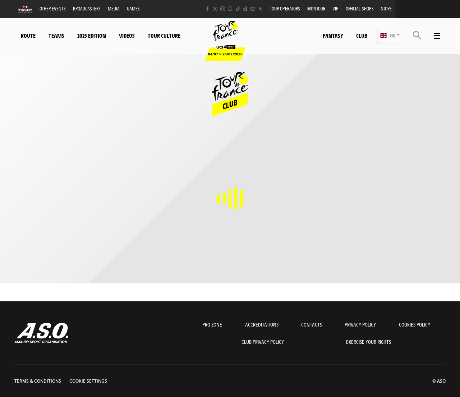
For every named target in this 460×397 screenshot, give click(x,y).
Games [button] (133, 8)
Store (386, 8)
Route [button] (28, 35)
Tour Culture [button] (164, 35)
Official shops (360, 8)
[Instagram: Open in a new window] (222, 9)
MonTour (316, 8)
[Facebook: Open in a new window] (207, 9)
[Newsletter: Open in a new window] (253, 9)
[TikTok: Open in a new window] (238, 9)
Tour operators (285, 8)
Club (361, 35)
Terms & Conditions (37, 381)
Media (114, 8)
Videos (127, 35)
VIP (335, 8)
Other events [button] (53, 8)
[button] (389, 36)
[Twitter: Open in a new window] (215, 9)
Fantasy (333, 35)
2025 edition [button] (91, 35)
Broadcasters (87, 8)
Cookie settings (88, 381)
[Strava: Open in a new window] (260, 9)
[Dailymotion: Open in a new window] (245, 9)
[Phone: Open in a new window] (230, 9)
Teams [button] (56, 35)
